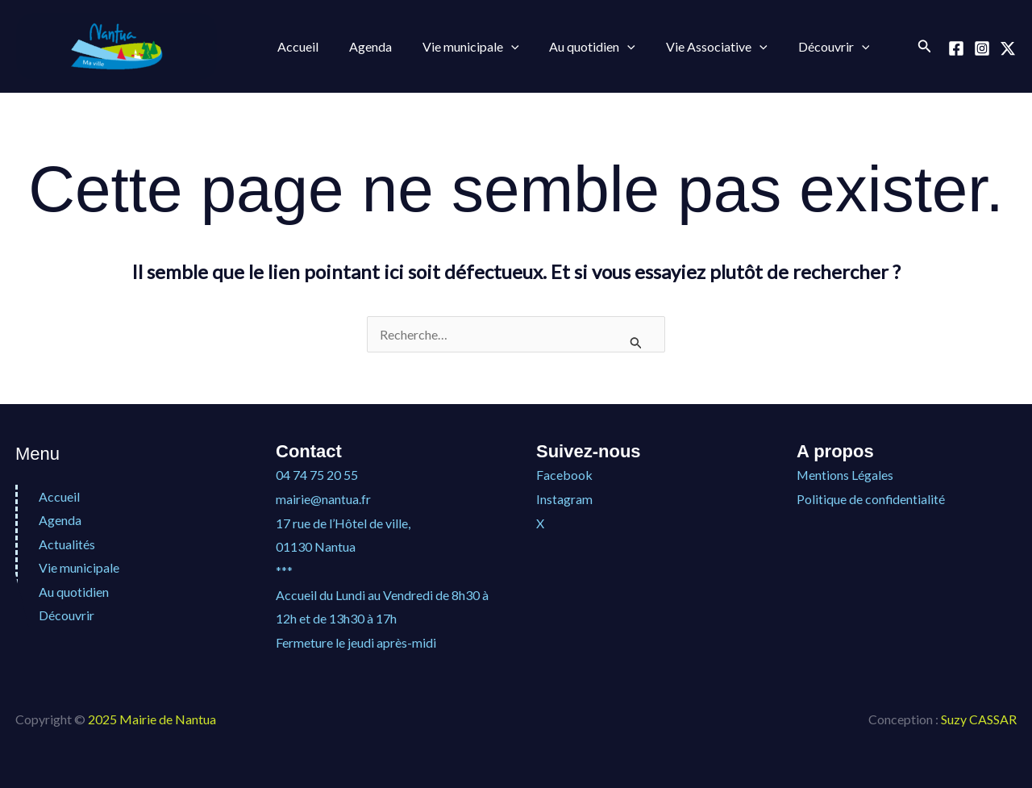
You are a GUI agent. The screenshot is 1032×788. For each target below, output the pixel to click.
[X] (1008, 48)
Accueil (295, 46)
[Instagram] (982, 48)
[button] (925, 46)
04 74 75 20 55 (317, 474)
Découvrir (807, 47)
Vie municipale (458, 47)
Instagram (564, 499)
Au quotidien (576, 47)
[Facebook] (956, 48)
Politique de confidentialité (871, 499)
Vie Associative (695, 47)
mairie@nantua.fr (323, 499)
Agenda (363, 46)
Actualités (67, 544)
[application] (499, 47)
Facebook (564, 474)
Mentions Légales (845, 474)
